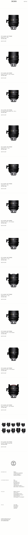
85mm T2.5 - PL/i (5, 37)
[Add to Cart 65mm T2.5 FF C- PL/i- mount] (3, 78)
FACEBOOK (16, 507)
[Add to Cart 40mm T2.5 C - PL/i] (3, 151)
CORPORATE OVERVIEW (18, 473)
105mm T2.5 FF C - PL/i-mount (7, 369)
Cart (25, 1)
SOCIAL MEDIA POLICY (18, 493)
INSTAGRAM (16, 505)
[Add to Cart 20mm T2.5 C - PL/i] (3, 299)
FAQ (14, 480)
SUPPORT (15, 481)
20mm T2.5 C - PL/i (5, 295)
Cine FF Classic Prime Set (6, 443)
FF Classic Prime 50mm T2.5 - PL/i (8, 111)
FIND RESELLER (16, 483)
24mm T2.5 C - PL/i (5, 258)
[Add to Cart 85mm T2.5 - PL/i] (3, 41)
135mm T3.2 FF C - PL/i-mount (7, 332)
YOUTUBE (15, 504)
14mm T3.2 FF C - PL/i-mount (7, 406)
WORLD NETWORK (17, 475)
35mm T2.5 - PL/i (5, 185)
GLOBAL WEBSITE (17, 474)
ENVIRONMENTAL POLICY (18, 494)
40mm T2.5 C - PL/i (5, 148)
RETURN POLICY (17, 482)
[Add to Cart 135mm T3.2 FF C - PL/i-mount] (3, 336)
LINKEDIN (15, 508)
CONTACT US (16, 484)
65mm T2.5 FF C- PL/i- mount (7, 74)
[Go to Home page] (14, 1)
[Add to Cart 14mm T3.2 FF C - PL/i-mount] (3, 410)
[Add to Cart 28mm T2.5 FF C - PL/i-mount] (3, 225)
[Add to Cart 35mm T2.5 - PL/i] (3, 188)
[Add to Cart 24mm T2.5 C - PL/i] (3, 262)
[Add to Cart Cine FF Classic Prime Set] (3, 446)
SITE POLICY (16, 492)
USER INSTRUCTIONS (18, 485)
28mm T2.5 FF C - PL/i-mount (7, 221)
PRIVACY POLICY (17, 491)
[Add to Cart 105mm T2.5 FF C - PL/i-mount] (3, 373)
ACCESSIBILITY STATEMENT (19, 497)
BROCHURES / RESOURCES (19, 486)
